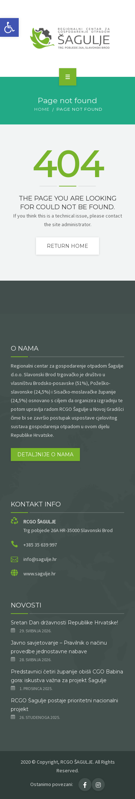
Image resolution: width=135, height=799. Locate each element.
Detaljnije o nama (45, 454)
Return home (67, 246)
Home (42, 109)
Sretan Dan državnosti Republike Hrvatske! (64, 622)
